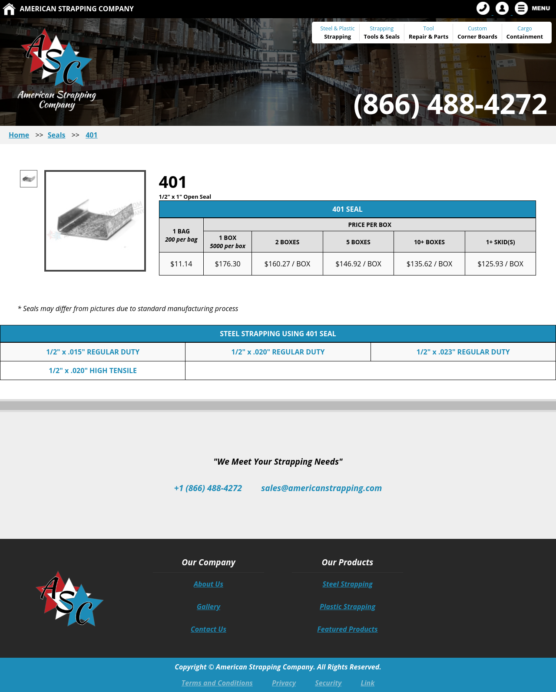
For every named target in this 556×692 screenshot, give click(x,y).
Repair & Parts (428, 36)
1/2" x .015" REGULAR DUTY (92, 352)
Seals (392, 36)
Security (328, 683)
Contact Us (208, 629)
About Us (208, 584)
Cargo (524, 28)
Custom (477, 32)
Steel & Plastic (338, 28)
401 (91, 135)
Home (19, 135)
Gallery (208, 606)
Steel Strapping (347, 584)
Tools (371, 36)
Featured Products (347, 629)
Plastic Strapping (347, 606)
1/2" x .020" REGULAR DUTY (278, 352)
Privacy (284, 683)
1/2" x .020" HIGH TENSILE (93, 370)
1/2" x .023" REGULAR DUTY (463, 352)
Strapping (337, 36)
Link (367, 683)
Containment (524, 36)
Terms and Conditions (217, 683)
